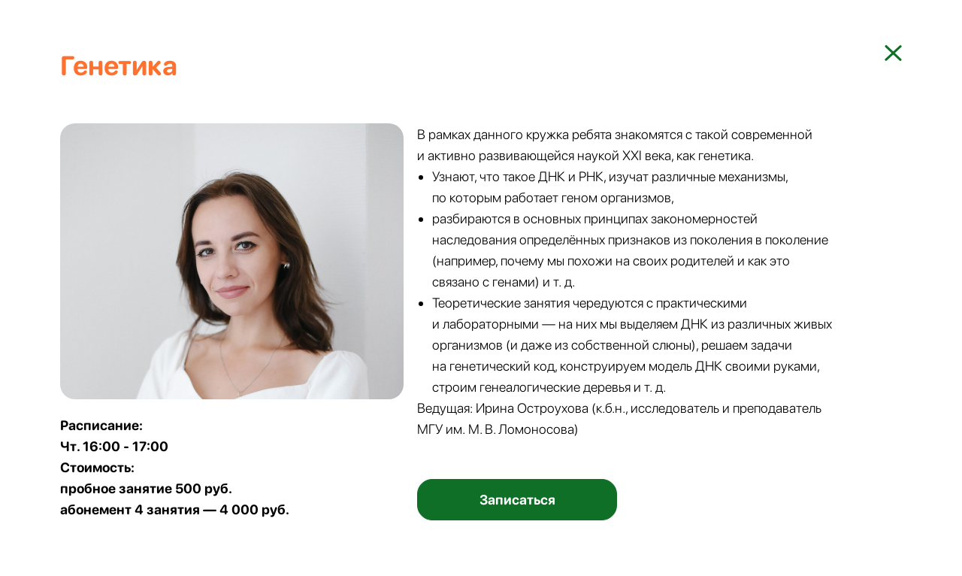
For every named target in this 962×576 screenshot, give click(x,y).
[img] (893, 53)
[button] (517, 499)
